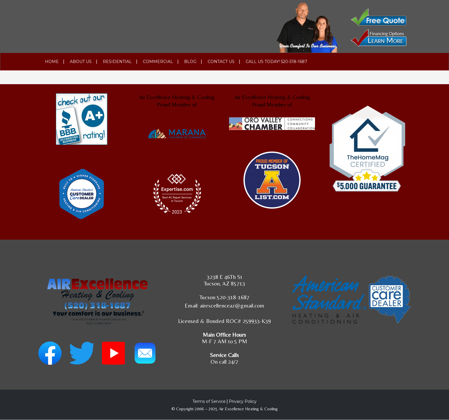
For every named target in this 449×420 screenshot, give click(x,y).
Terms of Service (209, 401)
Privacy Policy (243, 401)
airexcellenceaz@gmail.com (232, 305)
